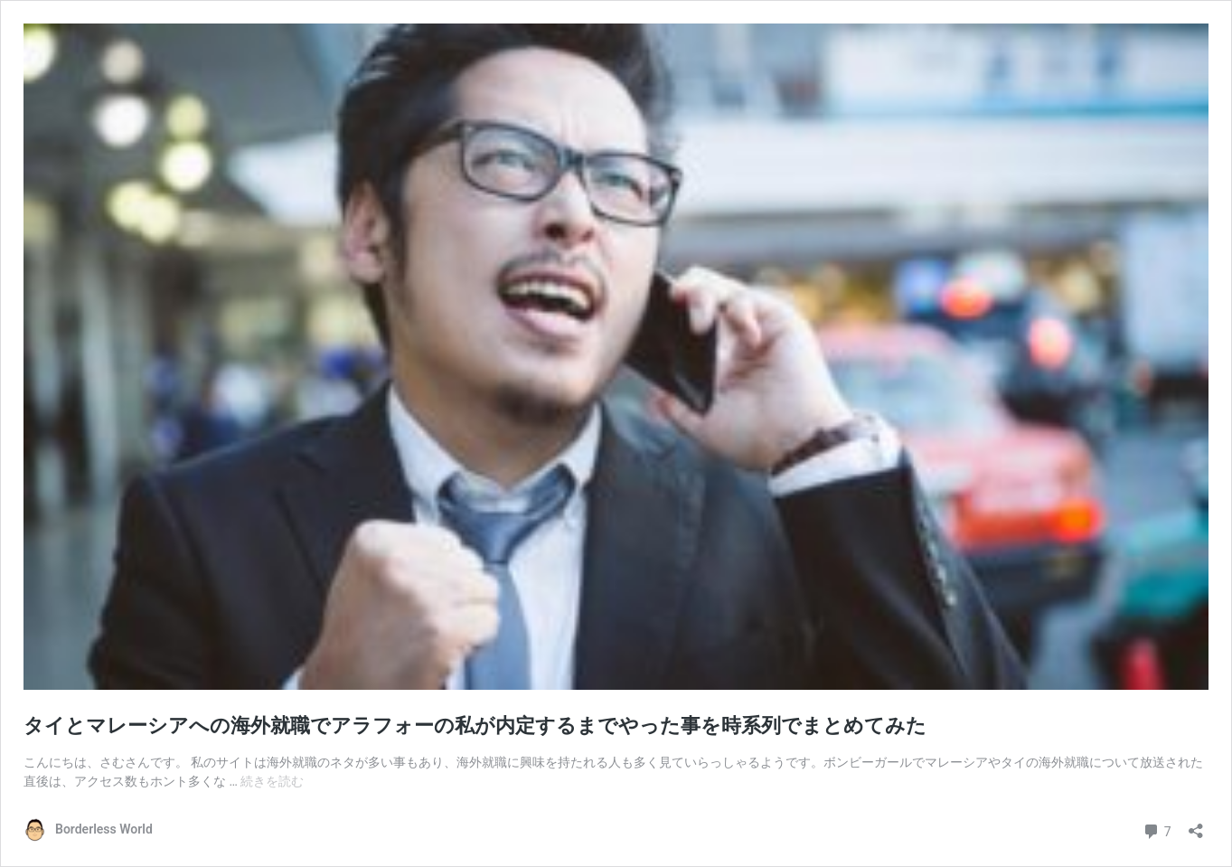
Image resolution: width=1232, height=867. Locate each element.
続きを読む (272, 781)
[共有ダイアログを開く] (1195, 825)
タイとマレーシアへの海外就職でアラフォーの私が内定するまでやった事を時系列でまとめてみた (475, 725)
